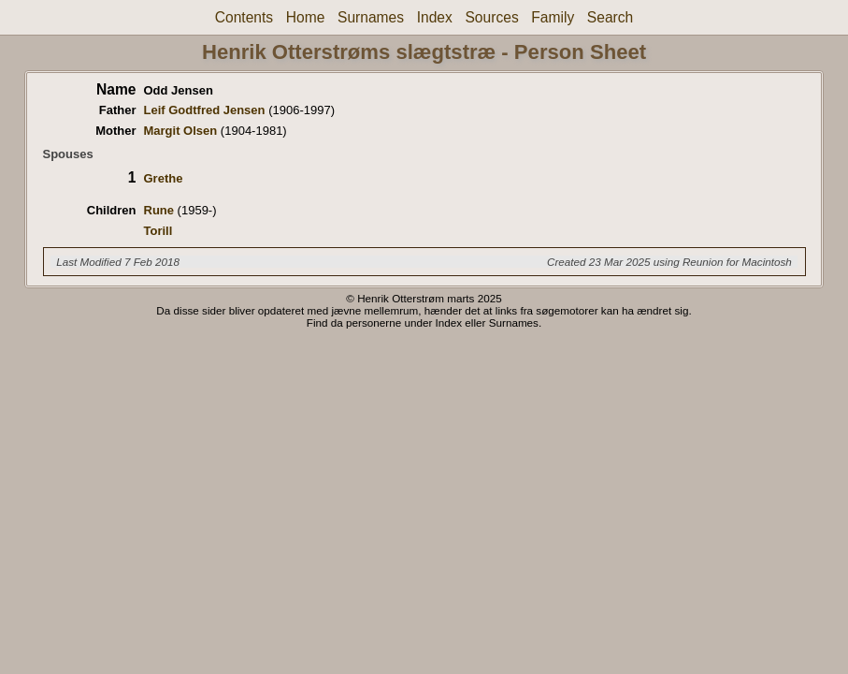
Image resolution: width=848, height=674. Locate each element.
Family (552, 17)
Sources (491, 17)
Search (610, 17)
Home (305, 17)
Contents (244, 17)
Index (435, 17)
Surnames (371, 17)
